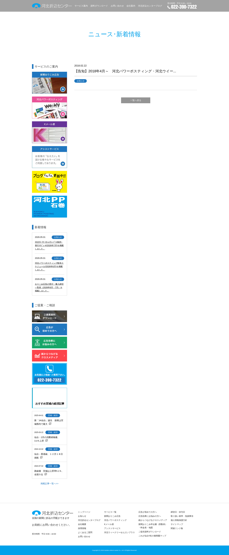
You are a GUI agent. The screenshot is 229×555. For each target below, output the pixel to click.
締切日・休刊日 (178, 512)
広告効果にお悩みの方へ (149, 516)
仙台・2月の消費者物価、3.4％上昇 (47, 439)
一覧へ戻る (135, 100)
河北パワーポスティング (115, 520)
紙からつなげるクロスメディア (152, 520)
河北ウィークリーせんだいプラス (119, 532)
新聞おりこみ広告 (112, 516)
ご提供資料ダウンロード (149, 532)
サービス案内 (81, 6)
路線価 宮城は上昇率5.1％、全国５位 (49, 473)
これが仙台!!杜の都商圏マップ (152, 536)
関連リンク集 (177, 528)
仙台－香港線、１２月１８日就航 (48, 456)
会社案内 (130, 6)
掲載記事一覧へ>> (50, 483)
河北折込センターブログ (150, 6)
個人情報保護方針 (179, 520)
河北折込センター (52, 5)
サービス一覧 (110, 512)
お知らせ (82, 516)
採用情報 (82, 528)
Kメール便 (109, 524)
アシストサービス (112, 528)
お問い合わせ (117, 6)
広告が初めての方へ (147, 512)
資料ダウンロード (99, 6)
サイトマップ (177, 524)
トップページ (84, 512)
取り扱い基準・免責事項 (182, 516)
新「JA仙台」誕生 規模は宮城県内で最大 (48, 422)
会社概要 (82, 524)
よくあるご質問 (85, 532)
